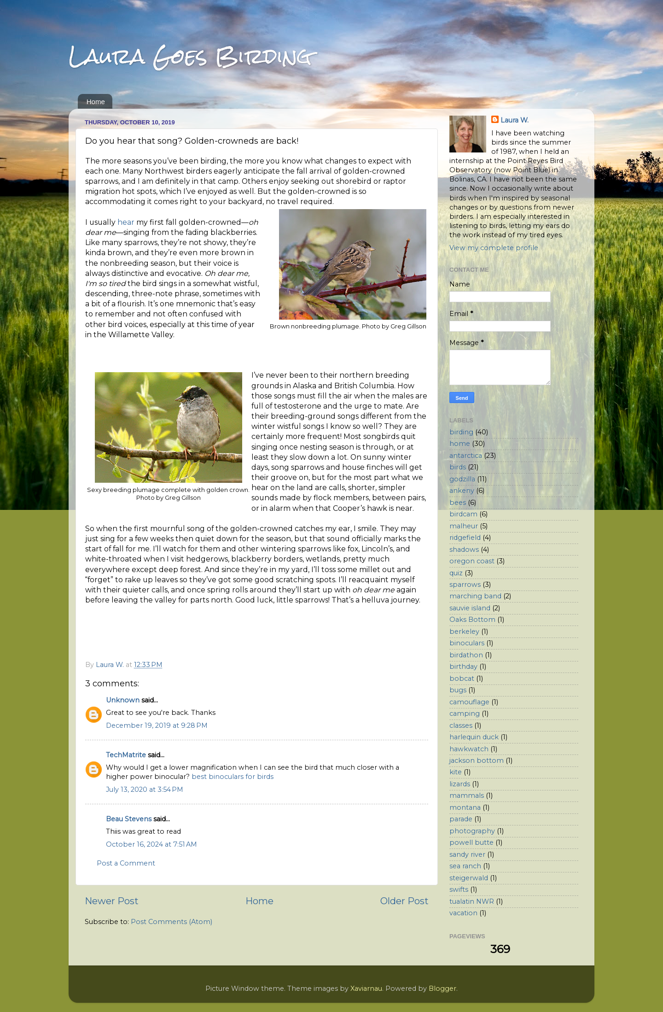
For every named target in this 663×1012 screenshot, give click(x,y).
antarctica (465, 455)
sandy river (467, 854)
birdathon (466, 655)
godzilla (462, 479)
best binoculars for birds (232, 776)
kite (455, 772)
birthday (463, 666)
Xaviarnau (366, 988)
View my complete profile (493, 248)
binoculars (466, 643)
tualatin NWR (471, 901)
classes (460, 725)
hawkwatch (469, 749)
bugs (457, 690)
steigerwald (468, 878)
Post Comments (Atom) (171, 922)
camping (464, 713)
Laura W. (514, 120)
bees (457, 502)
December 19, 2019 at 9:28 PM (157, 725)
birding (461, 432)
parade (460, 819)
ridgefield (465, 537)
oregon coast (471, 561)
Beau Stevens (128, 819)
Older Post (404, 901)
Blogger (442, 988)
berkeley (464, 631)
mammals (466, 795)
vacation (463, 913)
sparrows (465, 584)
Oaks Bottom (472, 619)
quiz (456, 573)
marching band (475, 596)
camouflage (469, 702)
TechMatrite (126, 755)
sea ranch (465, 866)
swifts (458, 889)
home (459, 443)
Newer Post (112, 901)
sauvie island (469, 608)
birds (457, 467)
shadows (464, 549)
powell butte (471, 842)
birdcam (463, 514)
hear (125, 222)
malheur (463, 526)
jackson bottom (476, 760)
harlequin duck (474, 737)
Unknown (123, 700)
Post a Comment (126, 863)
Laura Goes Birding (190, 56)
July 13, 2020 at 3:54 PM (144, 789)
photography (472, 831)
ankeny (461, 490)
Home (96, 101)
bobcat (461, 678)
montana (465, 807)
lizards (459, 784)
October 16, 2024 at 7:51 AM (151, 844)
